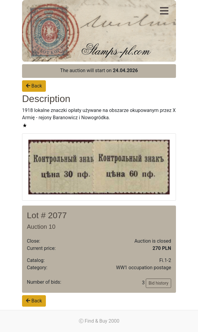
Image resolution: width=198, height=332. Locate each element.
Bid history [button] (158, 283)
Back (34, 86)
